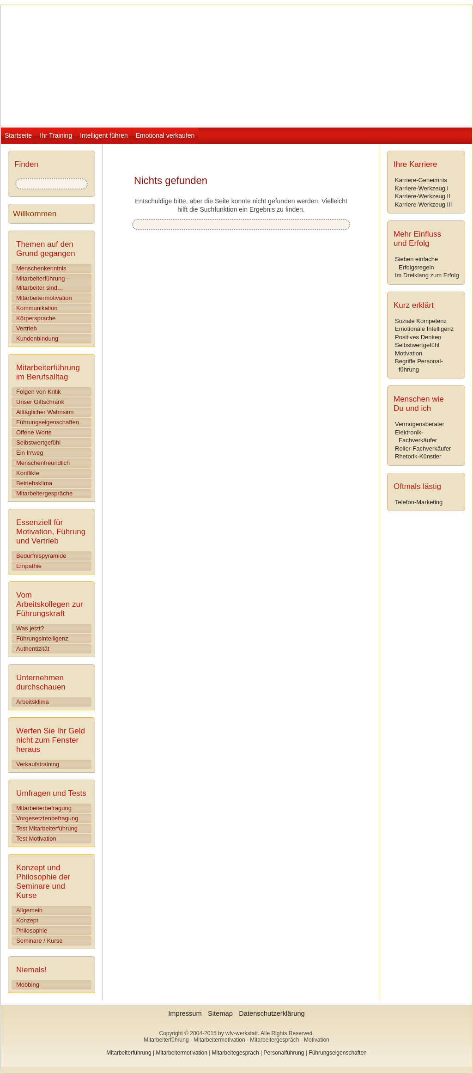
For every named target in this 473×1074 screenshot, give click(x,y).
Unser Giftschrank (40, 401)
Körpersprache (35, 318)
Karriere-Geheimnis (421, 180)
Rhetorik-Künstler (418, 456)
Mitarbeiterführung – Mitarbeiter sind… (43, 283)
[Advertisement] (252, 329)
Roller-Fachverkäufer (423, 448)
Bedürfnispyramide (41, 555)
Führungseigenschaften (47, 422)
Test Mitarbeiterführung (47, 828)
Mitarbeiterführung (128, 1053)
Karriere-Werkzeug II (422, 196)
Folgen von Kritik (38, 391)
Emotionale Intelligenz (424, 328)
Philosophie (31, 930)
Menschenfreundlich (43, 462)
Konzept (27, 920)
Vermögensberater (419, 424)
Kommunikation (37, 308)
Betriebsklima (34, 483)
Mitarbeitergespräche (44, 493)
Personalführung (283, 1053)
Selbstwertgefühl (38, 442)
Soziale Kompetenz (421, 320)
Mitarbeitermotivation (44, 297)
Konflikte (27, 473)
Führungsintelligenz (42, 638)
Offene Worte (34, 432)
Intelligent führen (104, 135)
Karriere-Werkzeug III (423, 204)
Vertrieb (26, 328)
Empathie (29, 565)
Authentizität (32, 648)
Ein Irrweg (29, 452)
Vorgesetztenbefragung (47, 818)
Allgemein (29, 910)
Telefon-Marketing (419, 502)
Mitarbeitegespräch (235, 1053)
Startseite (18, 135)
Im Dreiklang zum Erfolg (427, 275)
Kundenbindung (37, 338)
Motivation (408, 353)
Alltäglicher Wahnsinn (45, 412)
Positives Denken (418, 337)
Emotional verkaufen (165, 135)
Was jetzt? (30, 628)
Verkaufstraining (37, 764)
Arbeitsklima (32, 701)
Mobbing (27, 984)
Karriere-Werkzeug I (422, 188)
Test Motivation (36, 838)
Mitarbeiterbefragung (44, 808)
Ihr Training (56, 135)
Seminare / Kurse (39, 940)
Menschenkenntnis (41, 268)
